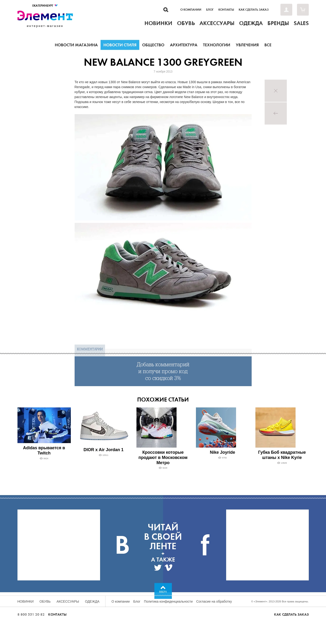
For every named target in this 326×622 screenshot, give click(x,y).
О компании (190, 10)
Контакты (226, 10)
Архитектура (183, 45)
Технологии (216, 45)
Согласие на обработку (214, 601)
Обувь (45, 601)
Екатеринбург (45, 5)
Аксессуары (67, 601)
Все (267, 45)
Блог (210, 10)
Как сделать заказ (254, 10)
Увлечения (247, 45)
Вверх (163, 592)
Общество (153, 45)
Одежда (92, 601)
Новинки (25, 601)
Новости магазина (76, 45)
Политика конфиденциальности (168, 601)
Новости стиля (119, 45)
